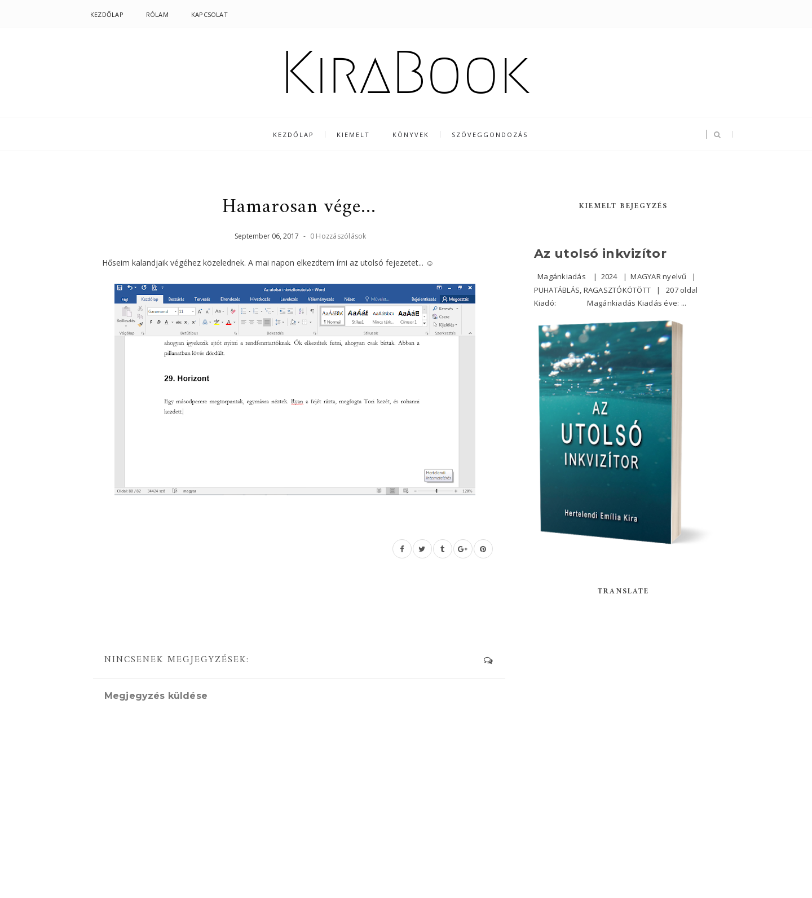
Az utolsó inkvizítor (600, 253)
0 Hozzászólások (338, 236)
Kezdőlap (106, 14)
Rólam (157, 14)
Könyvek (410, 134)
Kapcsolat (209, 14)
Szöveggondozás (490, 134)
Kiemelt (353, 134)
